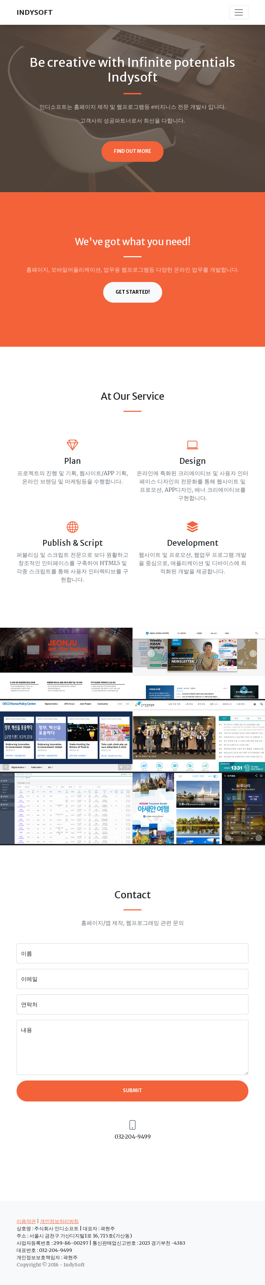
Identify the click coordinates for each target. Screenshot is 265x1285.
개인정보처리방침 (59, 1221)
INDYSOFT (35, 12)
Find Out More (132, 151)
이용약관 (26, 1221)
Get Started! (133, 292)
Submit (132, 1091)
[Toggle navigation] (238, 12)
